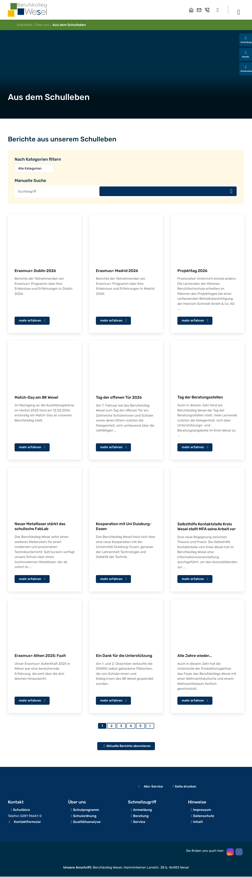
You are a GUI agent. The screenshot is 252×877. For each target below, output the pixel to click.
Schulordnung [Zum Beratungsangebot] (84, 816)
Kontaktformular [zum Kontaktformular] (27, 822)
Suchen (231, 191)
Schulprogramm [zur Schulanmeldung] (86, 810)
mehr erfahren (31, 320)
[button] (217, 9)
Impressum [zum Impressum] (202, 810)
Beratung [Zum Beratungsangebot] (140, 816)
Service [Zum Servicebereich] (139, 822)
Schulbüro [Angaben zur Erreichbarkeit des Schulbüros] (21, 810)
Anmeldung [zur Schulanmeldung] (142, 810)
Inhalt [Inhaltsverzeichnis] (198, 822)
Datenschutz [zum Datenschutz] (203, 816)
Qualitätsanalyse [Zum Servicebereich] (87, 822)
